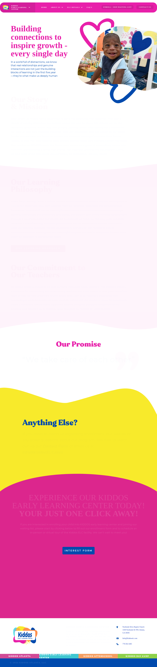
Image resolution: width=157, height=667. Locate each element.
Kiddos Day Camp (137, 656)
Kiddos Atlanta (20, 656)
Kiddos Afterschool (98, 656)
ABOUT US (55, 7)
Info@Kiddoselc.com (130, 638)
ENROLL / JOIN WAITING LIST (117, 7)
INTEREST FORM (78, 550)
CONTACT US (145, 7)
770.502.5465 (127, 644)
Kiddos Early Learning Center (55, 656)
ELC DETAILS (73, 7)
